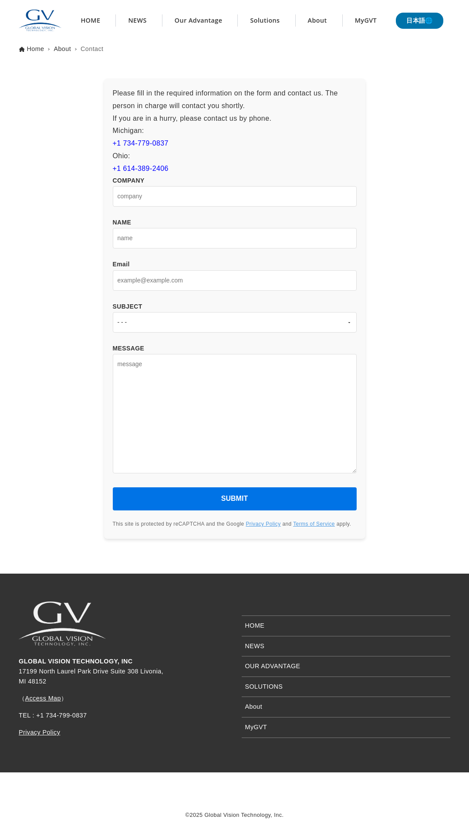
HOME (255, 625)
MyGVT (256, 727)
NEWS (255, 645)
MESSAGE (235, 413)
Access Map (43, 698)
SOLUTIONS (264, 686)
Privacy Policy (263, 524)
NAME (235, 230)
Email (235, 272)
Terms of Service (314, 524)
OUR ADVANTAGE (272, 666)
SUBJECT (235, 314)
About (254, 706)
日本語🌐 (419, 20)
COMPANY (235, 188)
